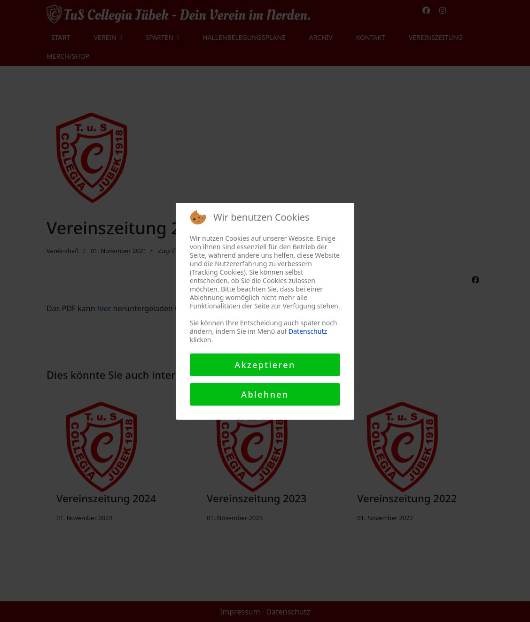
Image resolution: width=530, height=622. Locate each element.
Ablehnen (265, 394)
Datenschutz (307, 331)
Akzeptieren (264, 364)
